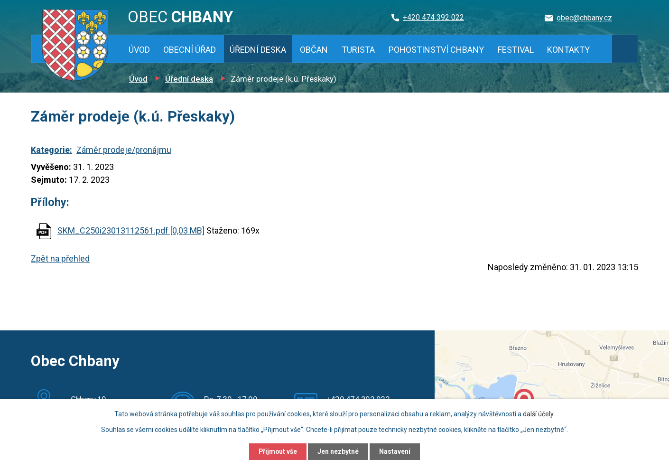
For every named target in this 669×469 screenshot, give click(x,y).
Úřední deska (258, 50)
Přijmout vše (277, 451)
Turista (358, 50)
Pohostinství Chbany (436, 50)
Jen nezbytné (338, 451)
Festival (516, 50)
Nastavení (396, 451)
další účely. (539, 413)
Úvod (139, 50)
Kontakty (568, 50)
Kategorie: (51, 150)
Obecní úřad (189, 50)
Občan (314, 50)
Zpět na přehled (60, 258)
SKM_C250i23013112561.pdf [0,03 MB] (130, 230)
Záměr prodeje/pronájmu (123, 150)
